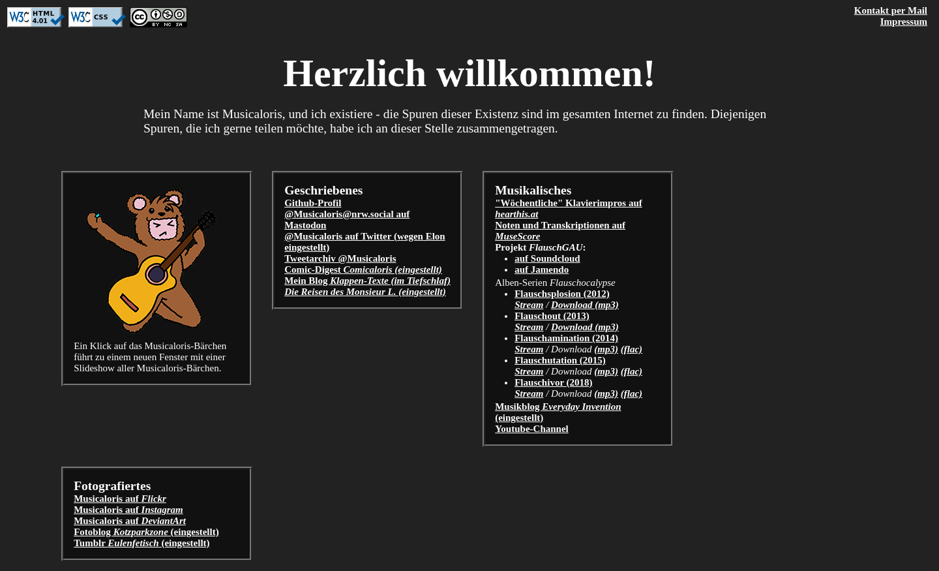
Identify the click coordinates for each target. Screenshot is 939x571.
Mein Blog (367, 280)
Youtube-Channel (532, 429)
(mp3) (606, 349)
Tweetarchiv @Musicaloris (340, 258)
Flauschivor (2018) (553, 382)
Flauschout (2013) (551, 316)
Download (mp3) (585, 305)
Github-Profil (312, 203)
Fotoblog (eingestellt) (146, 532)
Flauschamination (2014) (566, 338)
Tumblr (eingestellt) (141, 543)
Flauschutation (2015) (560, 360)
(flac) (631, 349)
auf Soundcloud (547, 258)
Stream (528, 305)
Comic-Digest (363, 269)
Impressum (903, 21)
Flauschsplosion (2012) (561, 293)
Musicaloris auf (120, 498)
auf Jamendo (541, 269)
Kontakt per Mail (890, 10)
